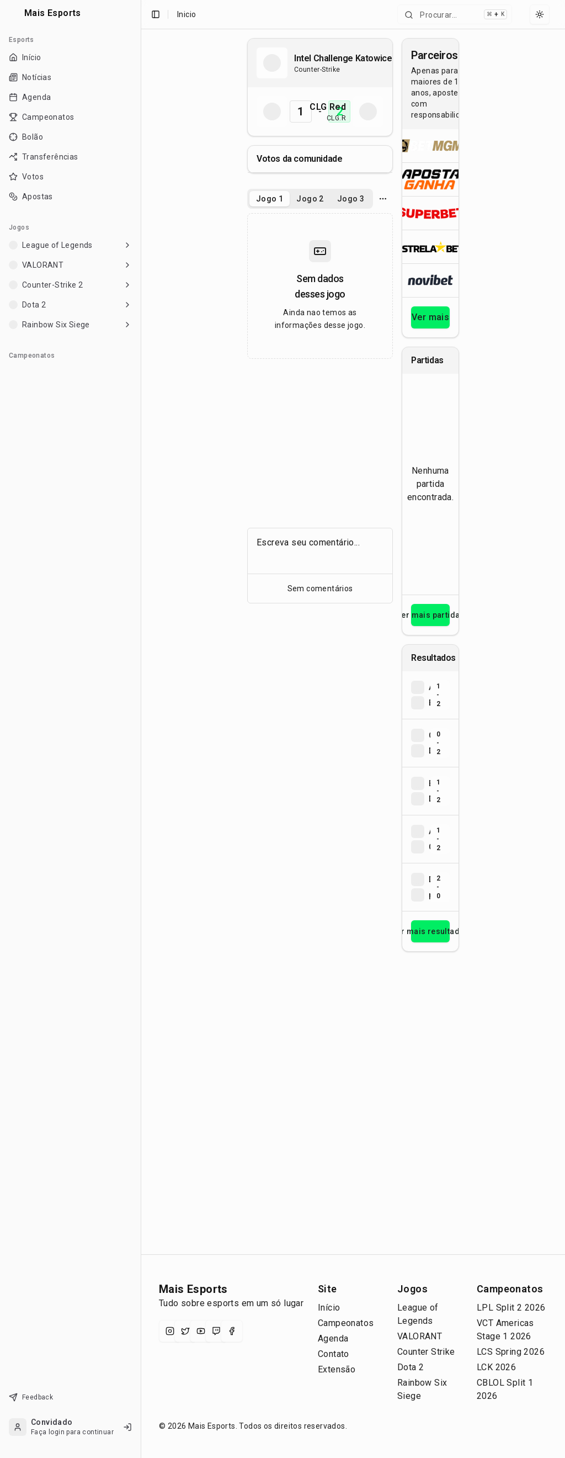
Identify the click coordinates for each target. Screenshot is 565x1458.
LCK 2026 (496, 1367)
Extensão (336, 1369)
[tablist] (310, 199)
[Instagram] (170, 1331)
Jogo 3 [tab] (350, 198)
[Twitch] (216, 1331)
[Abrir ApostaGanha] (430, 179)
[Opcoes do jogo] (383, 199)
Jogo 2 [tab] (309, 198)
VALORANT (419, 1336)
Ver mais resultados (430, 931)
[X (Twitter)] (185, 1331)
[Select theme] (540, 14)
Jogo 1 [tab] (269, 198)
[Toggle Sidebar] (140, 729)
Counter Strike (426, 1351)
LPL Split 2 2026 (511, 1307)
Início (329, 1307)
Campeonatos (346, 1323)
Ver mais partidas (430, 615)
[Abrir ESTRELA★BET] (430, 246)
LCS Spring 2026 (511, 1351)
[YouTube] (201, 1331)
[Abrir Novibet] (430, 280)
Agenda (333, 1338)
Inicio (186, 14)
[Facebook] (232, 1331)
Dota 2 (410, 1367)
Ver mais (430, 317)
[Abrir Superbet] (430, 213)
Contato (333, 1354)
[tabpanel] (320, 286)
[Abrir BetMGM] (430, 145)
